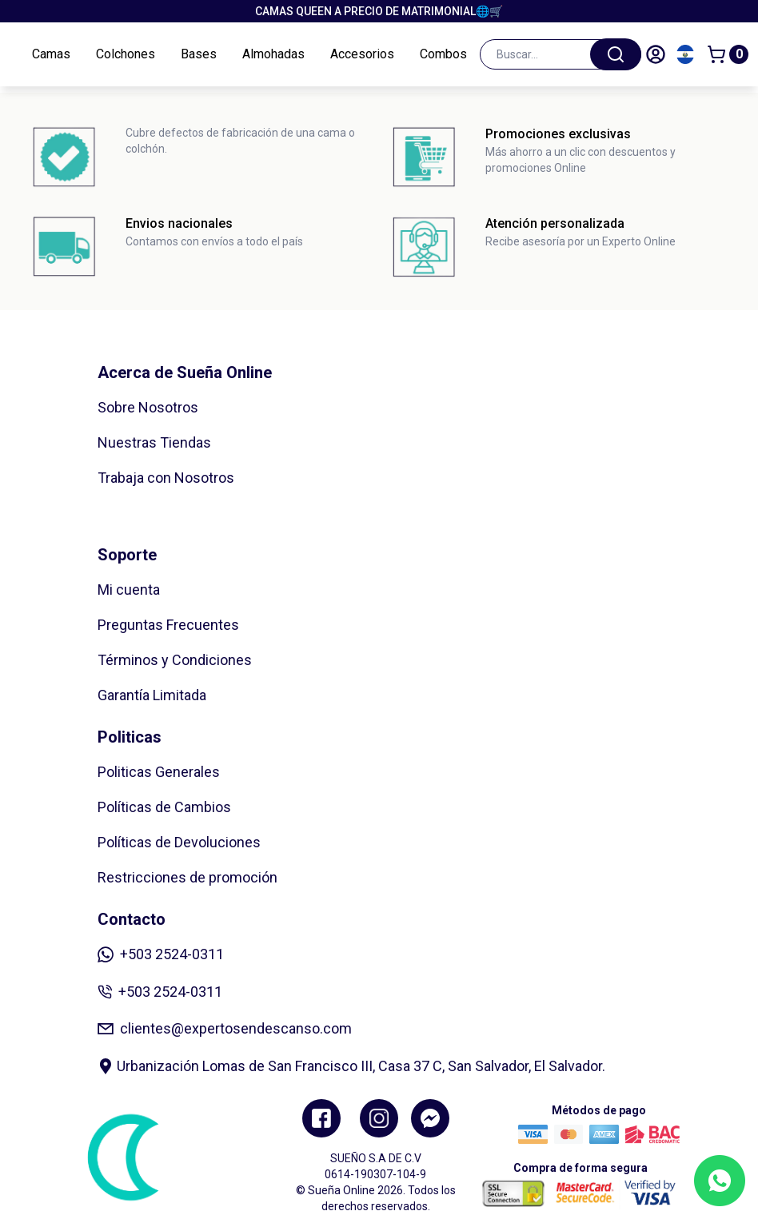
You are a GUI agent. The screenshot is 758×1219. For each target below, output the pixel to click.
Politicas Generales (159, 771)
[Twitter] (430, 1118)
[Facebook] (321, 1118)
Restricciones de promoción (187, 877)
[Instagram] (379, 1118)
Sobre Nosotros (148, 407)
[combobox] (560, 54)
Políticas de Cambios (164, 807)
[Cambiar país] (685, 54)
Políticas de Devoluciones (179, 842)
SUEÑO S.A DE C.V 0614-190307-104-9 (375, 1166)
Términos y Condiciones (175, 659)
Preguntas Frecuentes (168, 624)
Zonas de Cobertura (160, 512)
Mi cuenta (129, 589)
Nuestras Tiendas (154, 442)
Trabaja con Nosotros (166, 477)
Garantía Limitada (152, 695)
